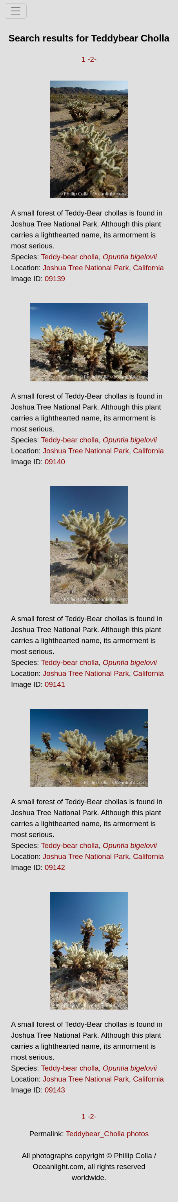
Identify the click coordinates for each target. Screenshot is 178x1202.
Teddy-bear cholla (69, 257)
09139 (55, 279)
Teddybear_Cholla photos (107, 1134)
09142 (55, 867)
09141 (55, 684)
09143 (55, 1090)
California (148, 268)
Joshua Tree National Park (86, 268)
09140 (55, 462)
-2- (91, 59)
